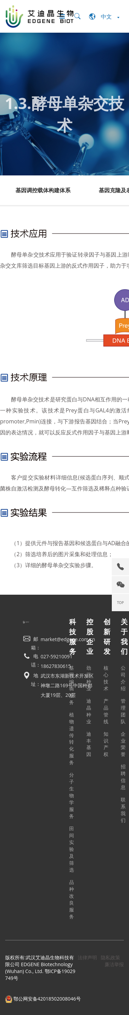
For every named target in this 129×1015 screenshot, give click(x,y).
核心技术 (106, 678)
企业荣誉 (123, 744)
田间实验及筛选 (71, 849)
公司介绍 (123, 678)
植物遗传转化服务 (71, 738)
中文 (104, 16)
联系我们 (123, 809)
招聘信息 (123, 776)
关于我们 (124, 636)
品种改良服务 (71, 899)
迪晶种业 (88, 711)
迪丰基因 (88, 744)
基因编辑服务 (71, 685)
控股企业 (89, 636)
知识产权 (106, 744)
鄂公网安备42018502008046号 (43, 998)
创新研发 (107, 636)
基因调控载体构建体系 (43, 190)
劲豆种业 (88, 678)
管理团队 (123, 711)
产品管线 (106, 711)
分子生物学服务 (71, 795)
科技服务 (72, 636)
